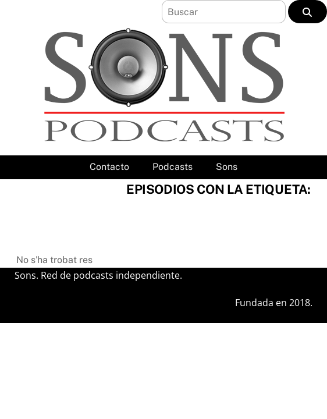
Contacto (109, 166)
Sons (226, 166)
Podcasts (172, 166)
